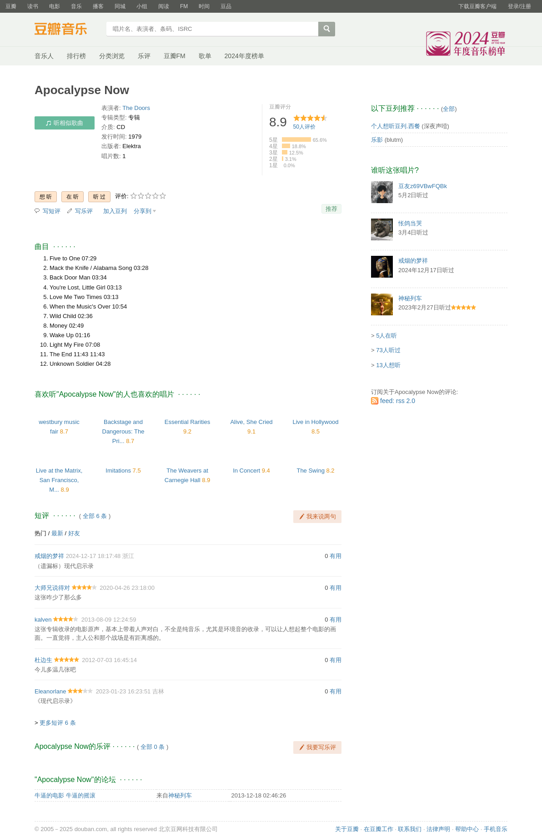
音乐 (76, 6)
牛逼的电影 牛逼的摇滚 (65, 795)
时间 (204, 6)
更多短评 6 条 (57, 722)
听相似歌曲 (64, 123)
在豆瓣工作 (378, 829)
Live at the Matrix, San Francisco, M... (59, 480)
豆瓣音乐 (67, 30)
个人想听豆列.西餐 (395, 126)
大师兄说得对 (52, 587)
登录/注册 (519, 6)
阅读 (163, 6)
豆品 (226, 6)
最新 (57, 533)
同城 (120, 6)
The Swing (310, 470)
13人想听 (388, 365)
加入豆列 (115, 211)
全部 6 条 (95, 516)
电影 (54, 6)
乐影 (377, 139)
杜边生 (43, 660)
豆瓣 (10, 6)
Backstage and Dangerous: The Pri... (123, 431)
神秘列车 (180, 795)
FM (184, 6)
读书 (32, 6)
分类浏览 (112, 56)
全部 (449, 108)
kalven (43, 619)
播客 (98, 6)
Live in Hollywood (315, 421)
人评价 (304, 127)
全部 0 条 (153, 746)
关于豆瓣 (347, 829)
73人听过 (388, 350)
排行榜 (76, 56)
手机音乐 (495, 829)
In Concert (246, 470)
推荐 (331, 208)
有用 (335, 556)
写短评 (51, 211)
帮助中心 (467, 829)
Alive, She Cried (251, 421)
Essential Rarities (187, 421)
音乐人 (44, 56)
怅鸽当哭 (410, 223)
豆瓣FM (175, 56)
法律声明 (438, 829)
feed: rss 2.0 (397, 400)
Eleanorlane (50, 691)
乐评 (144, 56)
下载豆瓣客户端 (477, 6)
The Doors (136, 108)
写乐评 (84, 211)
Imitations (118, 470)
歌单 (205, 56)
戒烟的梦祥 (49, 556)
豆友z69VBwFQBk (422, 186)
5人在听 (386, 335)
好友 (74, 533)
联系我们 (410, 829)
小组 (141, 6)
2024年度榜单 (244, 56)
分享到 (142, 211)
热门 (40, 533)
